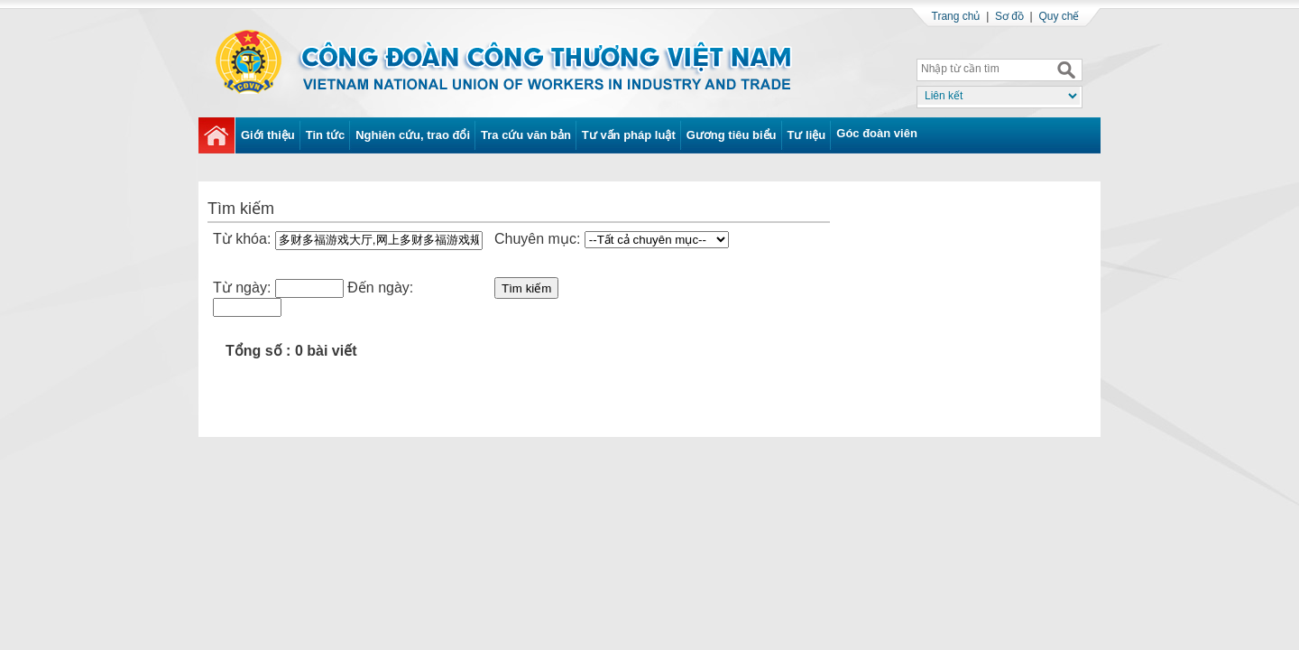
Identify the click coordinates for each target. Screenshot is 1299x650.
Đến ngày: (380, 287)
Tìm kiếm (526, 288)
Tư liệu (807, 135)
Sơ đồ (1009, 16)
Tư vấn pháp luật (629, 135)
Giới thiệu (268, 135)
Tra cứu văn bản (526, 135)
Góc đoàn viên (876, 133)
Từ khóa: (244, 238)
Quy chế (1058, 16)
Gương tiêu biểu (731, 135)
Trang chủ (956, 16)
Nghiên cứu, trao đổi (412, 135)
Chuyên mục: (537, 238)
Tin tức (325, 135)
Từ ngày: (242, 287)
